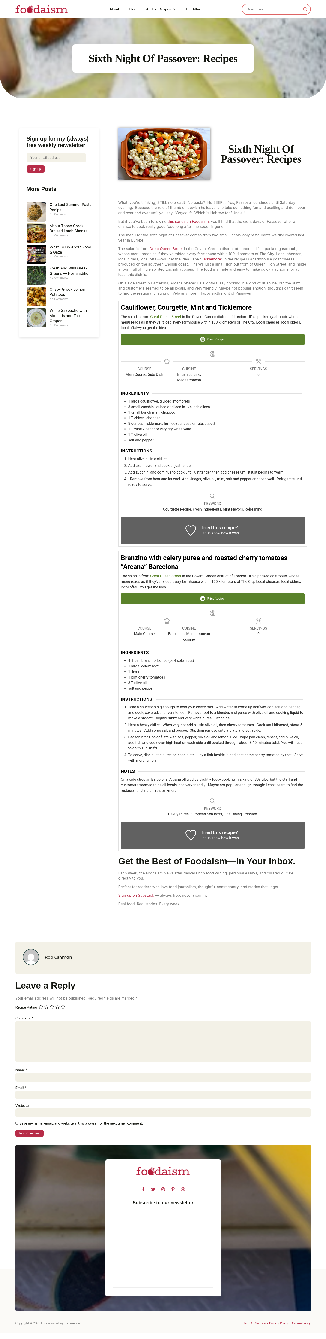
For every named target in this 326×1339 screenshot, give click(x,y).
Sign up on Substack (136, 895)
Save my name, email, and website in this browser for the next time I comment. (81, 1129)
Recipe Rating (26, 1007)
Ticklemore (211, 259)
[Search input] (274, 9)
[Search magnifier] (305, 9)
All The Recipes (161, 9)
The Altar (192, 9)
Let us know (210, 533)
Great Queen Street (166, 248)
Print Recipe (212, 339)
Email (21, 1092)
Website (22, 1110)
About (114, 9)
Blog (132, 9)
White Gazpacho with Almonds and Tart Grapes (68, 316)
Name (21, 1074)
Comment (24, 1018)
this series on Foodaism (188, 221)
